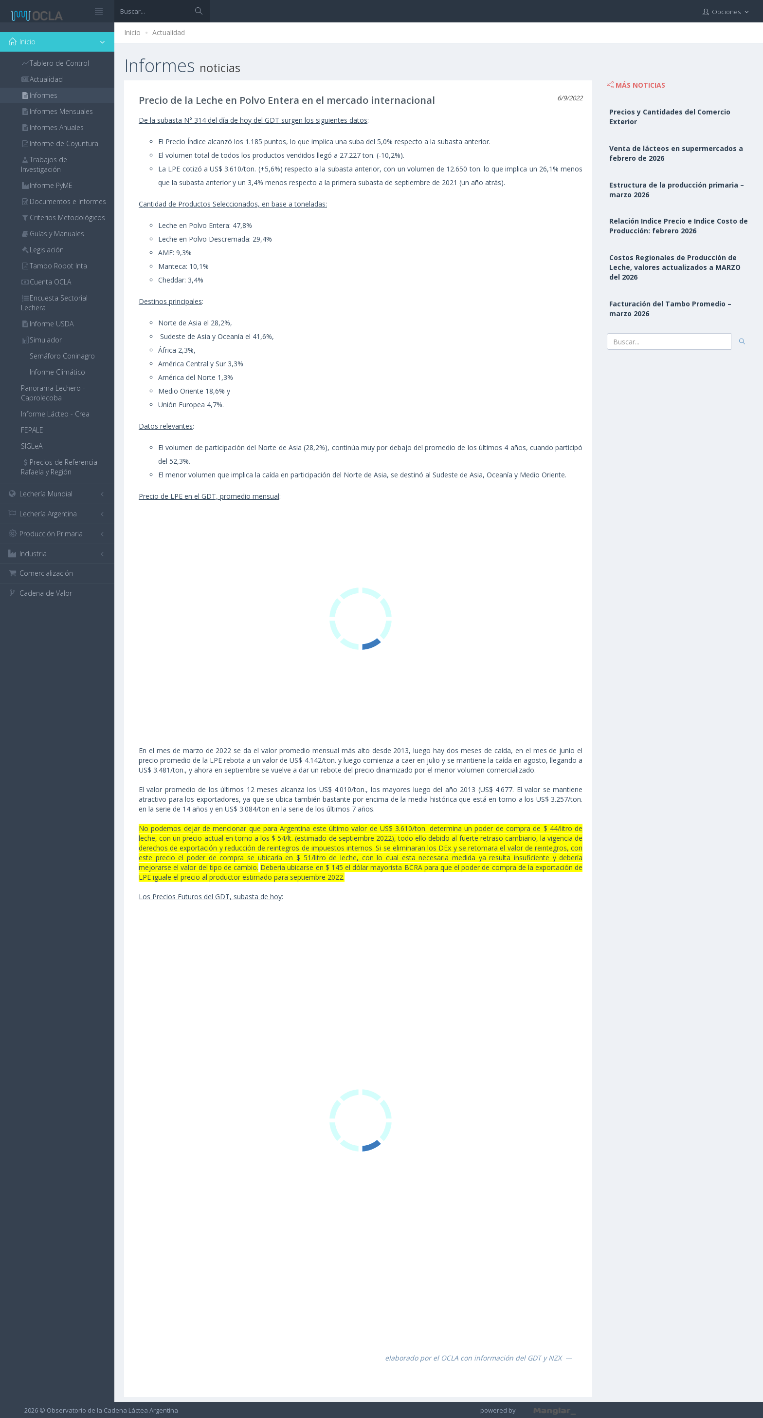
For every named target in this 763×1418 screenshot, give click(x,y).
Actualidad (168, 32)
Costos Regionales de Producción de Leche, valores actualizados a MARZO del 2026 (675, 267)
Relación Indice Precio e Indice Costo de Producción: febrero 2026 (678, 225)
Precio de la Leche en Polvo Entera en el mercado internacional (287, 100)
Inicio (132, 32)
